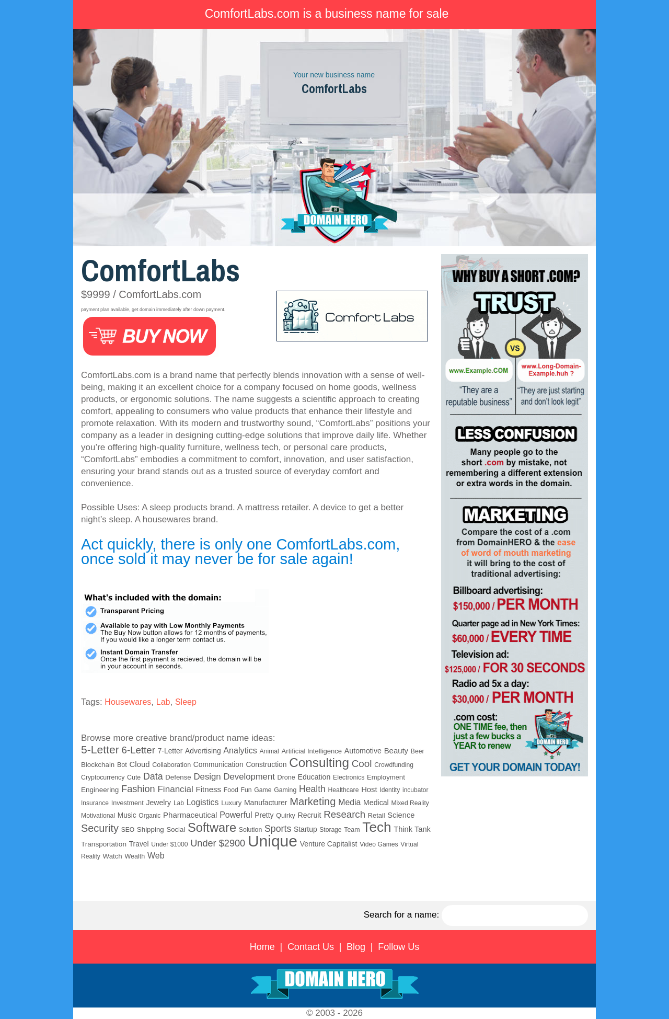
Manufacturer (265, 802)
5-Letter (100, 749)
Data (153, 776)
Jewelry (158, 802)
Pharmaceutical (190, 814)
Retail (376, 815)
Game (262, 790)
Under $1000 (169, 844)
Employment (386, 777)
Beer (417, 751)
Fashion (138, 789)
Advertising (203, 751)
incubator (415, 790)
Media (349, 802)
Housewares (128, 701)
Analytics (240, 750)
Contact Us (310, 947)
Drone (286, 777)
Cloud (140, 764)
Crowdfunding (393, 765)
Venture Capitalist (328, 844)
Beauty (396, 751)
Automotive (363, 751)
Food (231, 790)
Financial (175, 789)
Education (314, 777)
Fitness (208, 789)
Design (207, 777)
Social (175, 829)
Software (212, 827)
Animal (269, 751)
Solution (250, 829)
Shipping (150, 829)
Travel (139, 844)
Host (369, 789)
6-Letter (138, 750)
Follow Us (398, 947)
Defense (178, 777)
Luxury (231, 803)
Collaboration (171, 765)
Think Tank (412, 829)
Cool (362, 763)
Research (344, 814)
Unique (272, 841)
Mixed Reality (410, 803)
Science (400, 815)
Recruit (309, 815)
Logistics (203, 802)
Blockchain (97, 765)
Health (312, 789)
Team (352, 829)
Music (127, 815)
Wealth (135, 856)
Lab (163, 701)
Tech (376, 827)
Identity (389, 790)
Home (262, 947)
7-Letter (170, 751)
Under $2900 (217, 843)
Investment (127, 803)
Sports (277, 828)
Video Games (379, 844)
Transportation (103, 844)
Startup (305, 829)
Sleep (186, 701)
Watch (112, 856)
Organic (149, 815)
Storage (330, 829)
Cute (134, 777)
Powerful (236, 814)
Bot (122, 765)
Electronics (348, 777)
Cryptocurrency (102, 777)
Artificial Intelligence (312, 751)
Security (100, 828)
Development (248, 777)
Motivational (98, 815)
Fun (246, 790)
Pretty (264, 815)
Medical (376, 802)
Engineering (100, 790)
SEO (127, 829)
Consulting (319, 762)
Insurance (95, 803)
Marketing (313, 801)
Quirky (285, 815)
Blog (356, 947)
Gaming (285, 790)
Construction (266, 764)
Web (156, 855)
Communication (218, 765)
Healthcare (343, 790)
